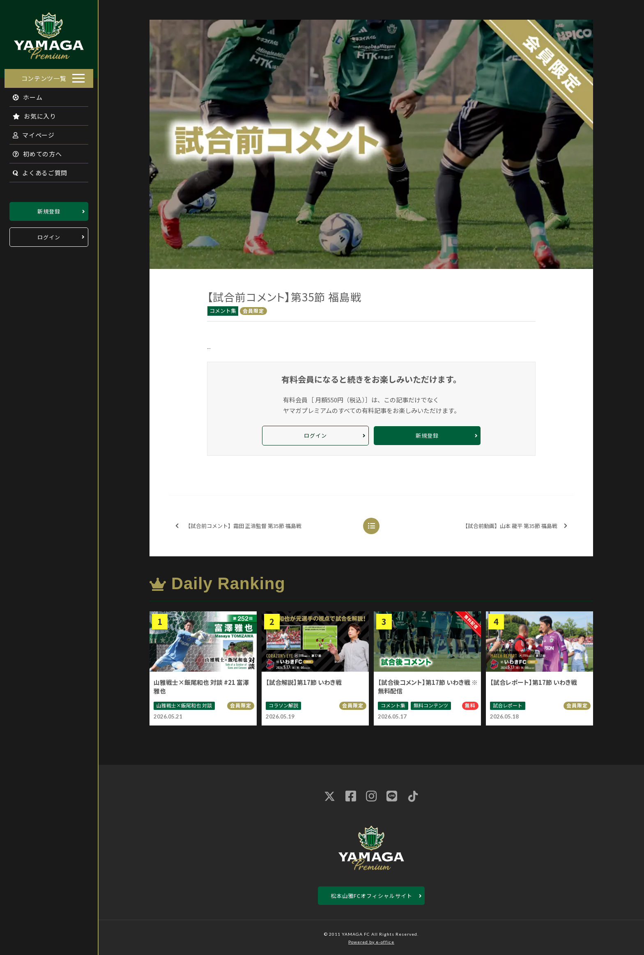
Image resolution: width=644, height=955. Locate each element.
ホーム (23, 94)
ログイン (48, 235)
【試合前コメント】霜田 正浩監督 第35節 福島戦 (238, 526)
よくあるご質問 (35, 170)
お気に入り (30, 113)
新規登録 (48, 209)
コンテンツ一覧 (44, 75)
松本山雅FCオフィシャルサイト (371, 896)
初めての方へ (33, 151)
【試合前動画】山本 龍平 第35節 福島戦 (514, 526)
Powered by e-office (371, 941)
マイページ (29, 132)
